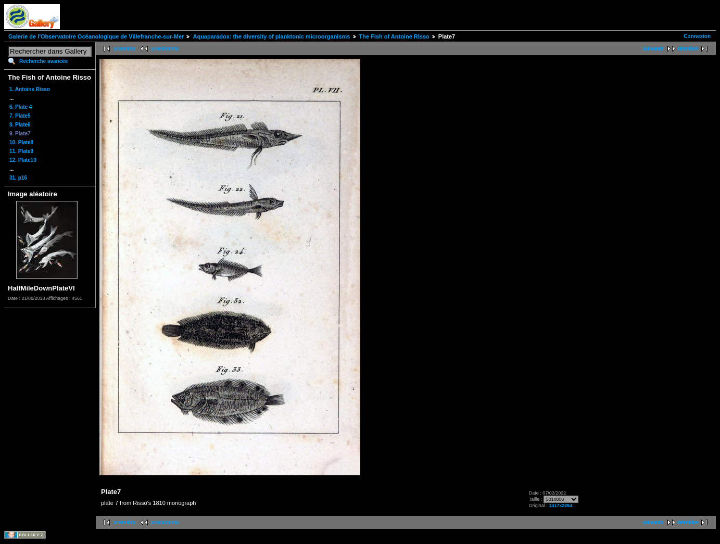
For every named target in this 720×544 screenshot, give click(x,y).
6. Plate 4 (20, 107)
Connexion (697, 36)
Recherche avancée (43, 61)
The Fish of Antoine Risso (394, 36)
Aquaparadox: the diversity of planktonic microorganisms (271, 36)
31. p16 (18, 178)
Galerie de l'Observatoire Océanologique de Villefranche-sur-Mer (96, 36)
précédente (165, 49)
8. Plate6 (20, 125)
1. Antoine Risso (29, 89)
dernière (688, 49)
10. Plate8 (21, 142)
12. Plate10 (22, 160)
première (124, 49)
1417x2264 (560, 505)
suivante (653, 49)
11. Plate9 (21, 151)
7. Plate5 (20, 116)
